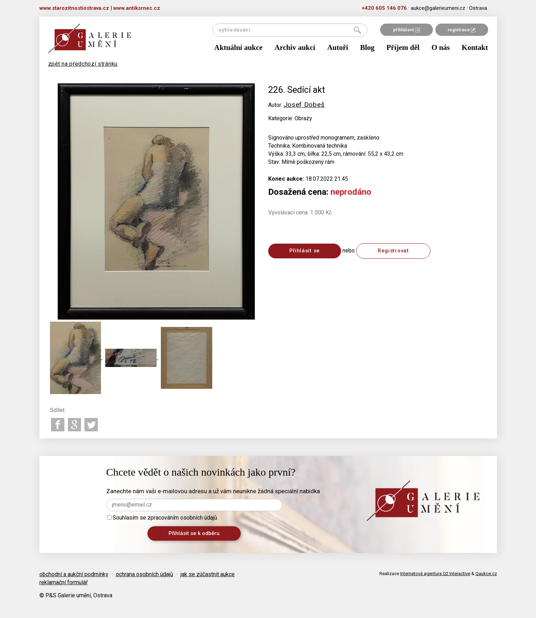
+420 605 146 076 (384, 8)
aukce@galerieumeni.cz (438, 8)
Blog (367, 47)
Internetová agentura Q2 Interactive (435, 573)
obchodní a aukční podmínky (73, 574)
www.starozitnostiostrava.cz (74, 8)
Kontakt (475, 47)
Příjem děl (403, 47)
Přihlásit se (304, 250)
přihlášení (406, 29)
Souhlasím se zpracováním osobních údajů (162, 517)
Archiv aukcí (295, 47)
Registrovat (393, 250)
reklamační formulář (63, 582)
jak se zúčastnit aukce (208, 574)
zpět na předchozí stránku (83, 63)
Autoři (337, 47)
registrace (461, 29)
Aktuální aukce (238, 47)
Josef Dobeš (304, 105)
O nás (440, 47)
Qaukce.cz (486, 573)
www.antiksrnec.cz (136, 8)
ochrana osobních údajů (144, 574)
